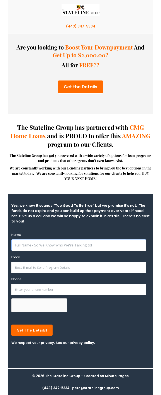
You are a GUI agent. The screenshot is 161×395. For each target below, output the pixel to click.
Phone (16, 279)
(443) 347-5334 (80, 26)
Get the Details (80, 87)
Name (16, 235)
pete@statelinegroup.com (95, 388)
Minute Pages (117, 376)
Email (15, 257)
